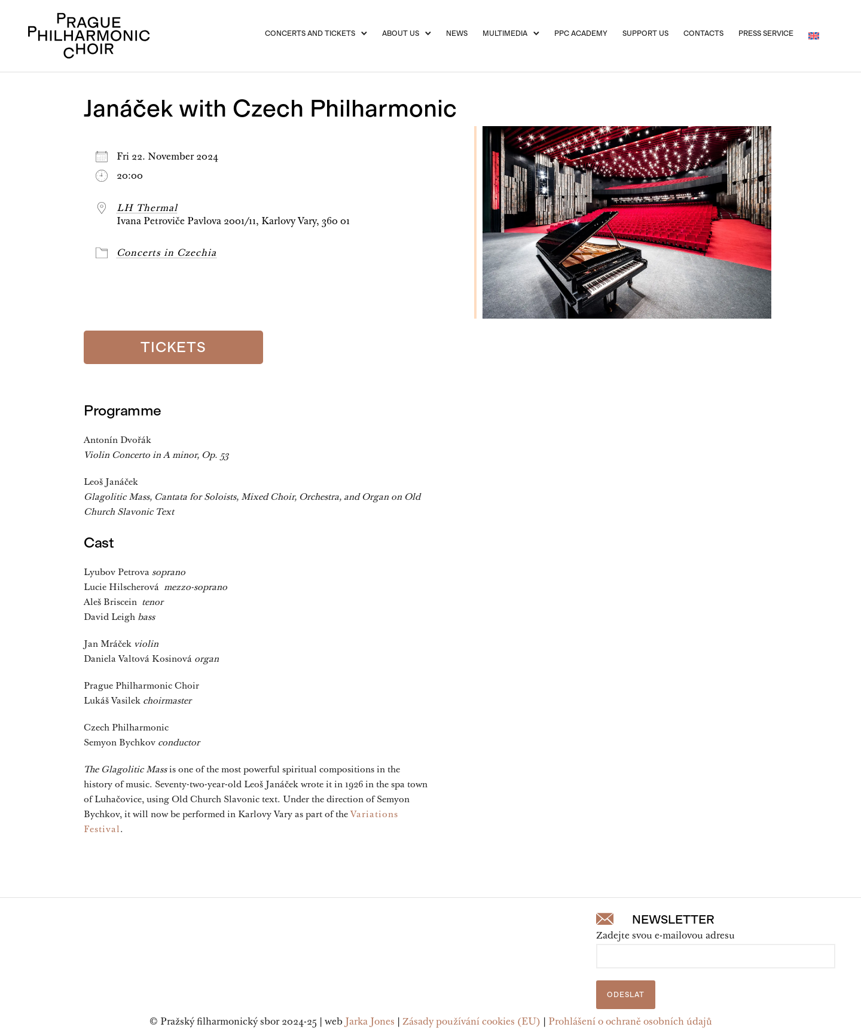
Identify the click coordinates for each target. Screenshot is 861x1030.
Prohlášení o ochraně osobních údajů (630, 1022)
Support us (645, 33)
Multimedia (505, 33)
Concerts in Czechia (166, 253)
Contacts (703, 33)
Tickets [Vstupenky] (173, 347)
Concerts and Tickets (310, 33)
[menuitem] (813, 35)
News (457, 33)
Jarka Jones (370, 1022)
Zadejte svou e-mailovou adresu (665, 936)
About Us (400, 33)
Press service (765, 33)
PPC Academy (580, 33)
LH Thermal (147, 208)
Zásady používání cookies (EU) (471, 1022)
